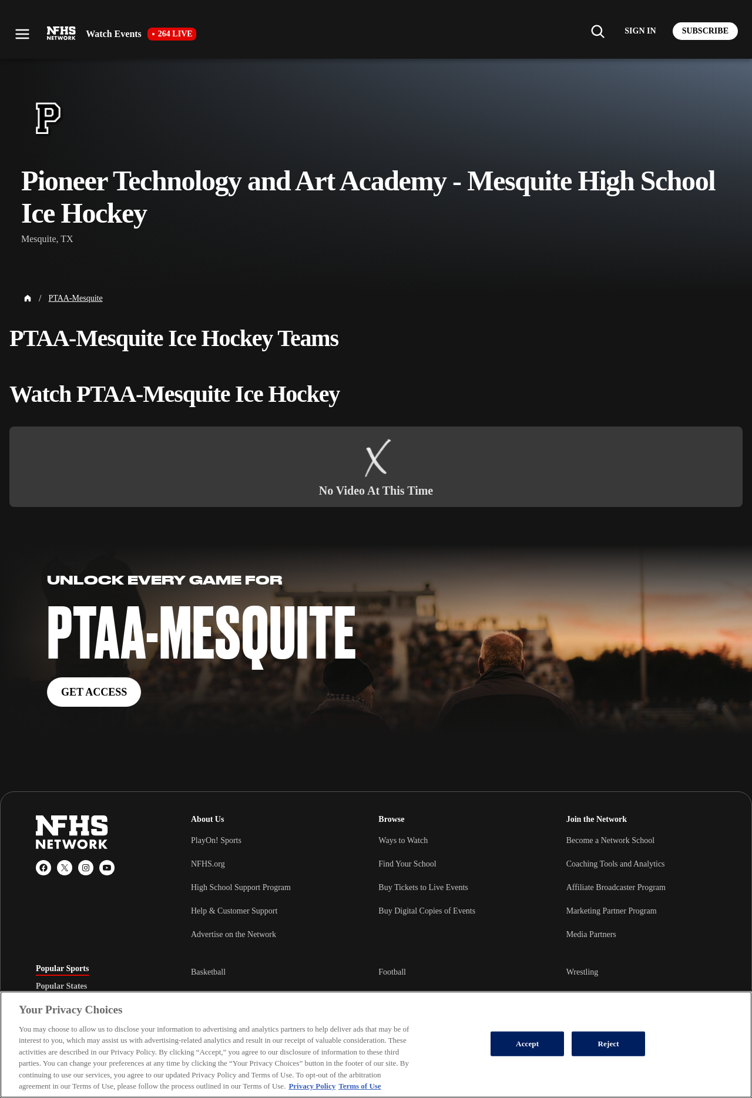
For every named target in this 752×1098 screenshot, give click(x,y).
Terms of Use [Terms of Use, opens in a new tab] (359, 1086)
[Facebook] (43, 867)
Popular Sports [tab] (62, 969)
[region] (376, 1044)
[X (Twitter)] (64, 867)
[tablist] (94, 986)
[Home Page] (27, 298)
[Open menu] (22, 34)
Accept (527, 1043)
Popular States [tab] (61, 986)
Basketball (208, 972)
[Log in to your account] (640, 31)
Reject (608, 1043)
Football (392, 972)
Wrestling (582, 972)
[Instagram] (85, 867)
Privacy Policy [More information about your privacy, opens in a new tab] (311, 1086)
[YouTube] (107, 867)
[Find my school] (597, 31)
